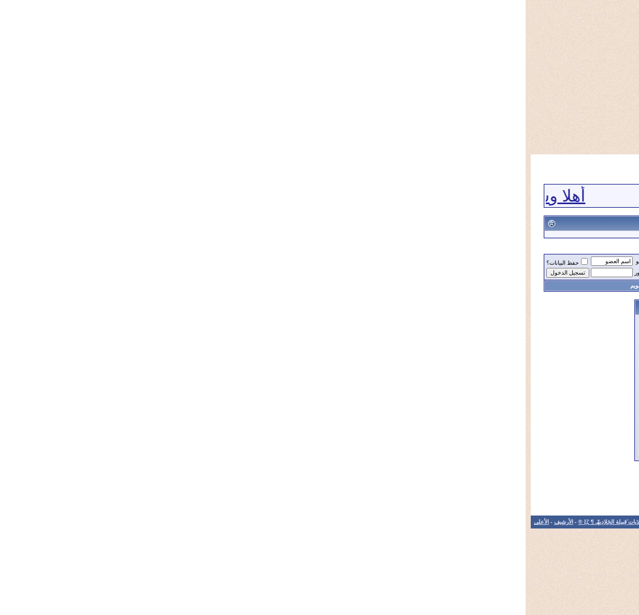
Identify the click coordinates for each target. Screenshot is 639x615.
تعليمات (306, 285)
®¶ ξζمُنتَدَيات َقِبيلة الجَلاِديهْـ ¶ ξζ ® (566, 263)
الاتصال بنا (168, 522)
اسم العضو (123, 261)
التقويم (113, 285)
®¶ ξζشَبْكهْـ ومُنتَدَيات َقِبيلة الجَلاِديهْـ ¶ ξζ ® (102, 522)
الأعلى (15, 522)
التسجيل (513, 285)
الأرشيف (38, 522)
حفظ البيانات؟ (41, 263)
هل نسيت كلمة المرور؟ (239, 416)
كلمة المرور (122, 272)
